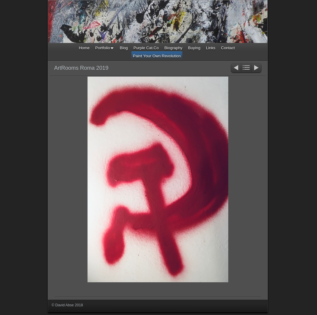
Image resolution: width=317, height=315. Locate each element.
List (246, 68)
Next (256, 68)
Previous (235, 68)
